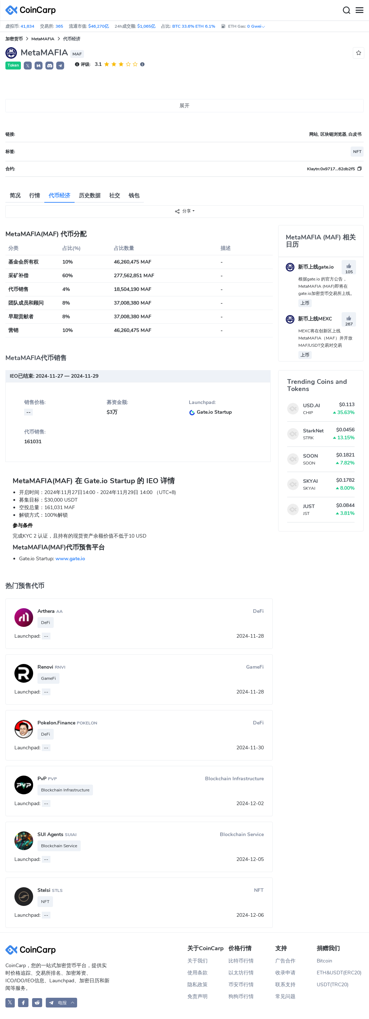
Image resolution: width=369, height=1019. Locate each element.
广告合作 (285, 960)
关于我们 (197, 960)
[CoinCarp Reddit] (37, 1002)
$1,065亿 (146, 26)
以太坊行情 (241, 972)
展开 (184, 105)
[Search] (346, 10)
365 (59, 26)
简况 (15, 195)
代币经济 (59, 195)
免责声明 (197, 996)
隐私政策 (197, 984)
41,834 (27, 26)
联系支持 (285, 984)
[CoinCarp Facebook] (23, 1002)
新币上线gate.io (310, 267)
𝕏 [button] (28, 66)
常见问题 (285, 996)
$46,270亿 (98, 26)
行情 (34, 195)
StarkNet (313, 430)
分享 (182, 211)
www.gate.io (70, 558)
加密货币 (14, 39)
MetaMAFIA (42, 39)
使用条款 (197, 972)
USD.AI (311, 405)
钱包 (134, 195)
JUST (309, 506)
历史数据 (90, 195)
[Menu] (359, 10)
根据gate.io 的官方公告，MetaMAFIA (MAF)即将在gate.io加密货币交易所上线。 (326, 286)
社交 (114, 195)
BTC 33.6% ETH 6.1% (193, 26)
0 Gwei (256, 26)
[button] (39, 65)
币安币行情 (241, 984)
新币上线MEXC (309, 318)
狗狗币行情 (241, 996)
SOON (310, 456)
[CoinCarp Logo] (32, 10)
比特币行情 (241, 960)
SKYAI (310, 481)
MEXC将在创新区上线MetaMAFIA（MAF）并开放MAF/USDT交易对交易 (325, 338)
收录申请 (285, 972)
